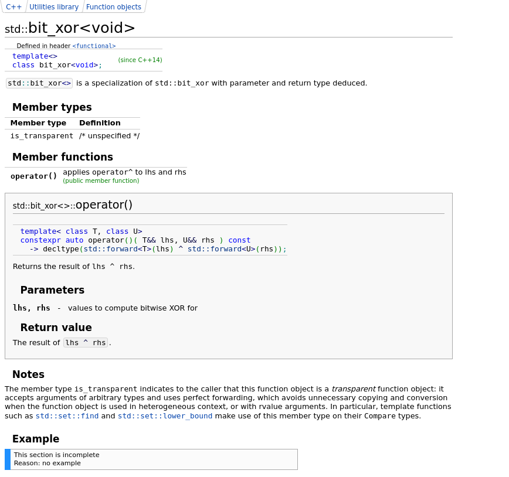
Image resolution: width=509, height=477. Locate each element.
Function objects (113, 7)
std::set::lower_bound (165, 415)
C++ (14, 7)
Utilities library (54, 7)
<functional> (94, 45)
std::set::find (67, 415)
